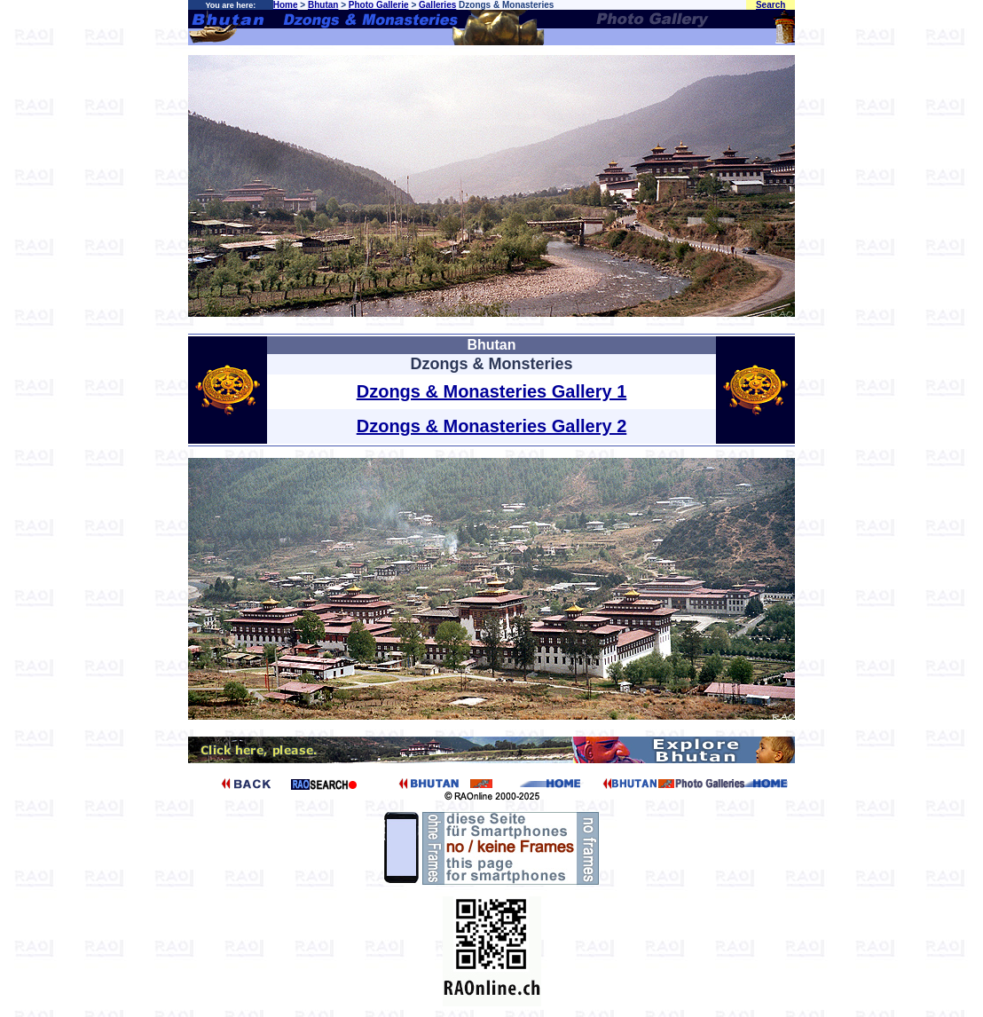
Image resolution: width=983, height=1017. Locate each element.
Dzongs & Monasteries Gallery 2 (492, 426)
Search (770, 5)
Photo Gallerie (379, 5)
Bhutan (323, 5)
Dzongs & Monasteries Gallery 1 (492, 391)
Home (285, 5)
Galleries (437, 5)
